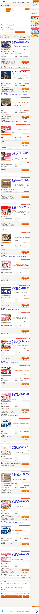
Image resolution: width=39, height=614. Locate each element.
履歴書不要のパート (17, 522)
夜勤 (15, 27)
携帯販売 (10, 583)
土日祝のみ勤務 (8, 25)
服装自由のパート (18, 121)
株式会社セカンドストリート (22, 256)
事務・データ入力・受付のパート (11, 415)
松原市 (12, 585)
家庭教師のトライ (21, 309)
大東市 (14, 585)
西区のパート (2, 67)
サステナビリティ (17, 611)
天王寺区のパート (3, 362)
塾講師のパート (11, 309)
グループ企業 (23, 611)
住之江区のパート (3, 121)
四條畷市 (10, 585)
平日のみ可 (12, 25)
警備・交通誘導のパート (12, 121)
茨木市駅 (17, 587)
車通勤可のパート (14, 362)
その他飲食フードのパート (12, 148)
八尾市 (8, 585)
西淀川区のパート (3, 94)
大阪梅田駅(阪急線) (8, 587)
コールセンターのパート (12, 282)
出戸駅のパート (6, 362)
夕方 (11, 27)
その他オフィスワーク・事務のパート (14, 67)
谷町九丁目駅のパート (7, 309)
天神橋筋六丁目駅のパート (7, 67)
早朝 (6, 27)
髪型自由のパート (17, 94)
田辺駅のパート (5, 575)
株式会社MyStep (24, 67)
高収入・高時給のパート (16, 309)
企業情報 (11, 611)
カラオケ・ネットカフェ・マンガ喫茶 (20, 583)
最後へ (8, 37)
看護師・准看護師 (14, 583)
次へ (6, 37)
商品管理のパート (11, 256)
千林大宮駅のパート (7, 522)
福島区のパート (2, 148)
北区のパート (2, 415)
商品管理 (26, 583)
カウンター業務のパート (12, 94)
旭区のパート (2, 575)
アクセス (14, 611)
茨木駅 (19, 587)
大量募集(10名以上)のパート (16, 256)
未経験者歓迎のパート (17, 148)
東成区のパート (2, 282)
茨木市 (6, 585)
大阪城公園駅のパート (7, 121)
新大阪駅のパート (6, 256)
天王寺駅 (11, 587)
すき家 (21, 148)
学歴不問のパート (21, 67)
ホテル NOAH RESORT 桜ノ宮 (23, 94)
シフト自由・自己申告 (17, 25)
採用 (20, 611)
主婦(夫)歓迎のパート (17, 282)
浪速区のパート (2, 522)
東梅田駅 (22, 587)
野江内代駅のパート (7, 148)
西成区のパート (2, 256)
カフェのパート (10, 362)
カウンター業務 (7, 583)
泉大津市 (17, 585)
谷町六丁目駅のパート (7, 282)
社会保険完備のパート (18, 575)
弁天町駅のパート (7, 94)
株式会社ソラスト (22, 282)
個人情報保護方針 (27, 611)
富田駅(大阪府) (14, 587)
